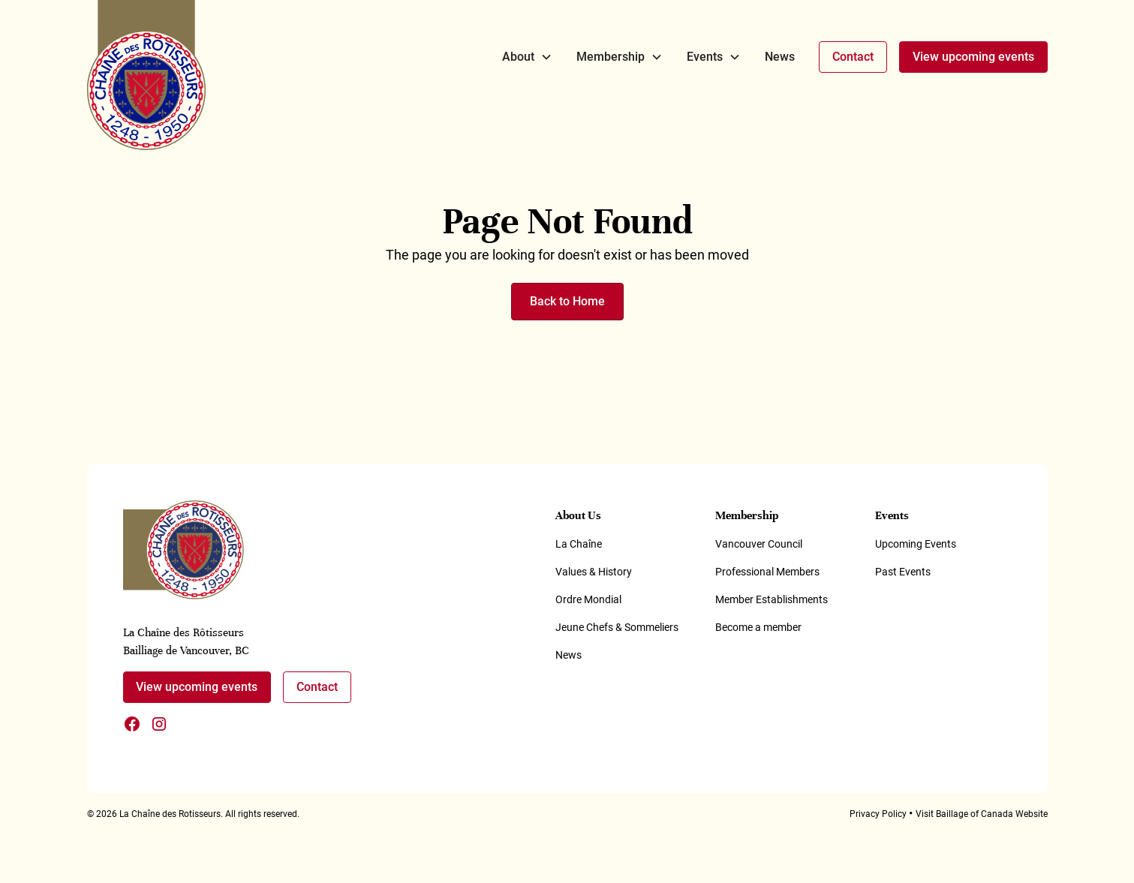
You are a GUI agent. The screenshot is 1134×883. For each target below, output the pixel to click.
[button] (527, 57)
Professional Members (767, 572)
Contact (853, 57)
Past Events (903, 572)
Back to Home (567, 301)
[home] (146, 75)
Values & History (593, 572)
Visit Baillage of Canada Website (982, 814)
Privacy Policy (878, 814)
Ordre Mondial (588, 599)
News (780, 57)
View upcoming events (973, 57)
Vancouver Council (758, 544)
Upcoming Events (915, 544)
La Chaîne (578, 544)
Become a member (758, 627)
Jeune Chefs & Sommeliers (616, 627)
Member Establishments (771, 599)
